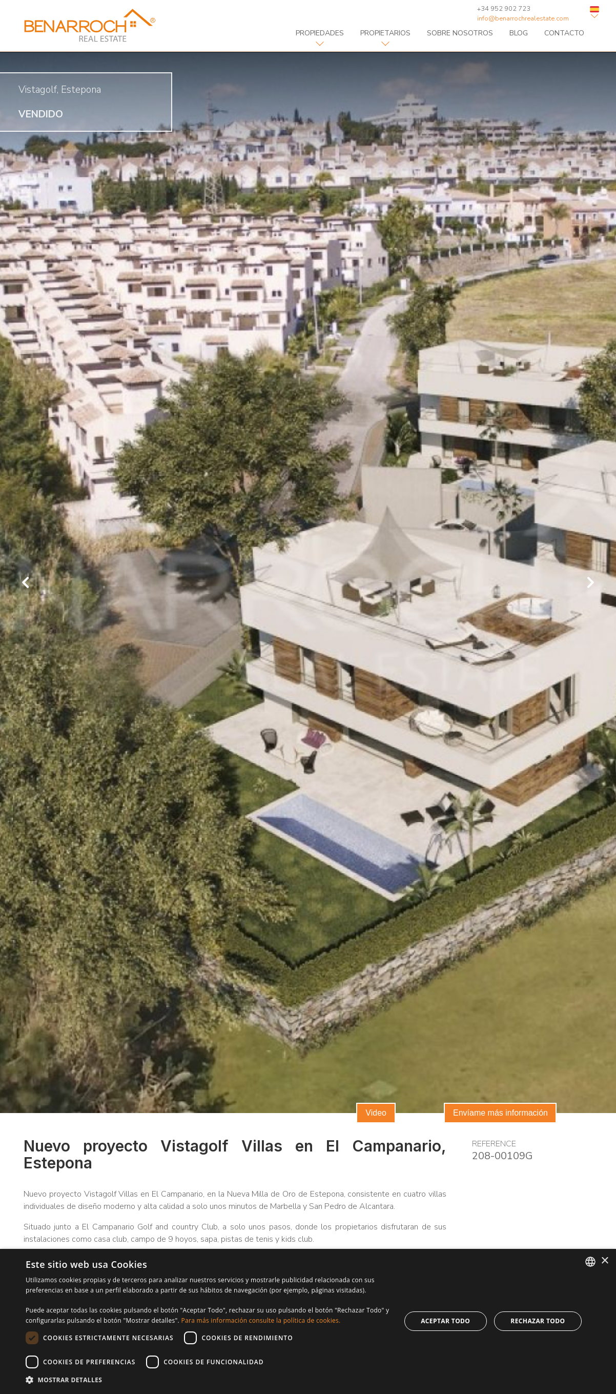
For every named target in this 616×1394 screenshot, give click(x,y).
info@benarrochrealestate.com (523, 18)
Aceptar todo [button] (445, 1321)
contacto (564, 33)
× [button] (604, 1261)
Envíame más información (500, 1112)
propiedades (320, 33)
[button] (207, 1380)
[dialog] (308, 1321)
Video (375, 1112)
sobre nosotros (460, 33)
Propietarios (385, 33)
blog (518, 33)
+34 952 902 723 (503, 8)
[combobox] (590, 1262)
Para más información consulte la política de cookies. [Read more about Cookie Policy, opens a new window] (260, 1320)
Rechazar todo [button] (537, 1321)
